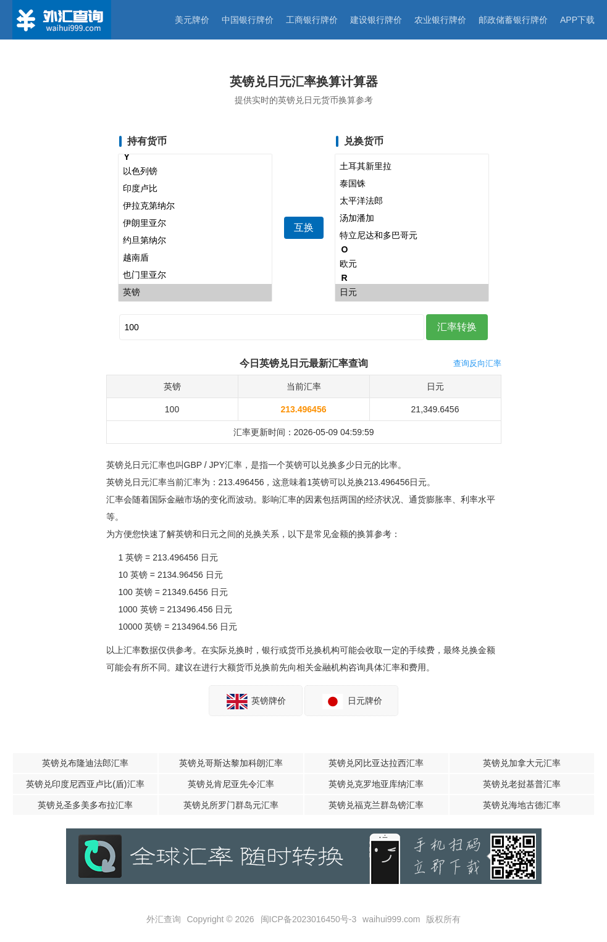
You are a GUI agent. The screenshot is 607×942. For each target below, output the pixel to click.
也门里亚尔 (195, 275)
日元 (411, 292)
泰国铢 (411, 184)
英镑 (195, 292)
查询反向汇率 (477, 363)
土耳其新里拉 (411, 166)
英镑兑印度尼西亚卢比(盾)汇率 (85, 784)
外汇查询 (163, 919)
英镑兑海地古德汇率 (522, 805)
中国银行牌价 (248, 20)
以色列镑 (195, 171)
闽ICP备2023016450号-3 (309, 919)
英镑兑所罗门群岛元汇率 (230, 805)
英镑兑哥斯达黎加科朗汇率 (231, 763)
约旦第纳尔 (195, 240)
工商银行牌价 (312, 20)
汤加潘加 (411, 218)
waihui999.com (391, 919)
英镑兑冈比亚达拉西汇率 (376, 763)
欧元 (411, 264)
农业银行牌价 (440, 20)
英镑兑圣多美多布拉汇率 (85, 805)
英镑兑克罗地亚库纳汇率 (376, 784)
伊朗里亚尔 (195, 223)
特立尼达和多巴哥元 (411, 235)
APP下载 (577, 20)
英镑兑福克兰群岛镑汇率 (376, 805)
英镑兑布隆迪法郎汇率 (85, 763)
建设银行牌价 (376, 20)
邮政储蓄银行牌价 (513, 20)
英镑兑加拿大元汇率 (522, 763)
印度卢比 (195, 189)
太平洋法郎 (411, 201)
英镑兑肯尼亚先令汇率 (231, 784)
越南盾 (195, 258)
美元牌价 (192, 20)
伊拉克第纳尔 (195, 206)
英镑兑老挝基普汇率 (522, 784)
